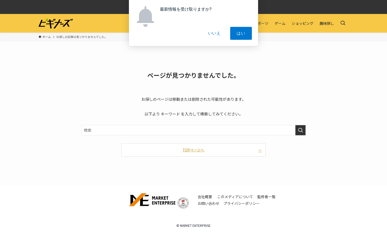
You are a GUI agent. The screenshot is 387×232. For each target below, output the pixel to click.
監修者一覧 (266, 196)
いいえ (214, 33)
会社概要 (205, 196)
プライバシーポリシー (241, 203)
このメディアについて (235, 196)
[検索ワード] (193, 130)
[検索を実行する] (300, 130)
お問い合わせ (208, 203)
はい (241, 33)
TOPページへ (193, 149)
